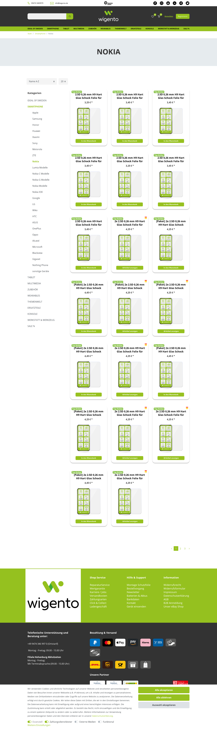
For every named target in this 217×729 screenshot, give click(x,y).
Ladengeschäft (98, 606)
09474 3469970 (37, 3)
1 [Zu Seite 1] (176, 548)
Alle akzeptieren (164, 690)
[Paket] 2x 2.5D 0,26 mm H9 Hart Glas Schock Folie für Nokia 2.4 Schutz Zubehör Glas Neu (88, 286)
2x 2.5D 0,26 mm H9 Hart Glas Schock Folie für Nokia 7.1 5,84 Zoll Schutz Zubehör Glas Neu (129, 413)
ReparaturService (100, 585)
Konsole (150, 28)
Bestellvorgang (135, 588)
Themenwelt (120, 28)
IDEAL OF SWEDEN (35, 28)
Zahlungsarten (98, 599)
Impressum (170, 592)
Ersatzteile (136, 28)
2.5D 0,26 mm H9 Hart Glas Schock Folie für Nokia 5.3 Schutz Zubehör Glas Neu (88, 159)
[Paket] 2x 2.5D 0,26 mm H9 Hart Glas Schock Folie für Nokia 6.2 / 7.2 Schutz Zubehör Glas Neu (88, 413)
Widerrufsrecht (172, 585)
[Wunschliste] (153, 16)
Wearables (106, 28)
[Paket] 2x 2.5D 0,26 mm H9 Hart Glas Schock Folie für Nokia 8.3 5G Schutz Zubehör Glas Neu (88, 476)
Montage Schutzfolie (138, 585)
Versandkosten (98, 595)
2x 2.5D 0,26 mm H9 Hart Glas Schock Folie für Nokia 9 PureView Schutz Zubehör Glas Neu (129, 476)
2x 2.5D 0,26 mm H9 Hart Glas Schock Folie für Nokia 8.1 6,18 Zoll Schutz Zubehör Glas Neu (171, 413)
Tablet (66, 28)
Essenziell (37, 721)
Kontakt (131, 603)
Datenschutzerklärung (176, 595)
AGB (166, 599)
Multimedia (78, 28)
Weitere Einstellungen (39, 725)
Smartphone (53, 28)
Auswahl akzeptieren (164, 705)
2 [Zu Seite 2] (180, 548)
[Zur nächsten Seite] (189, 548)
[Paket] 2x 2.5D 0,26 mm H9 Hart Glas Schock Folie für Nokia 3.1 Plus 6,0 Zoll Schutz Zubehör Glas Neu (129, 286)
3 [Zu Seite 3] (184, 548)
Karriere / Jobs (98, 592)
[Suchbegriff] (47, 16)
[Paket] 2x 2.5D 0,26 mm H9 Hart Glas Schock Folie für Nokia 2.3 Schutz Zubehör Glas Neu (171, 223)
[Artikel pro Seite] (63, 81)
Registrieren (182, 16)
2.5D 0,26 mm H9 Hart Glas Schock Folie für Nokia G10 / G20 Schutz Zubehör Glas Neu (88, 223)
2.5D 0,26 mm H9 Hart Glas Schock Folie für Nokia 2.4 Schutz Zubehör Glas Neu (129, 96)
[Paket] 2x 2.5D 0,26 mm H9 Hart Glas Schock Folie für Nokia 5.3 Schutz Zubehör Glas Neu (171, 349)
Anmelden (169, 16)
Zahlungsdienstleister (61, 721)
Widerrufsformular (174, 588)
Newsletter (133, 592)
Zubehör (92, 28)
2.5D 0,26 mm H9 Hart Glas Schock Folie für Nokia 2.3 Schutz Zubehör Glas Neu (88, 96)
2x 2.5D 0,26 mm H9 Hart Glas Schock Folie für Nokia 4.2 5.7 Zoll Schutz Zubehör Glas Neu (130, 349)
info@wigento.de (61, 3)
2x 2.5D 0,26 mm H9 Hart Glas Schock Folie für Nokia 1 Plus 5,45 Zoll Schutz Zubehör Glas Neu (129, 223)
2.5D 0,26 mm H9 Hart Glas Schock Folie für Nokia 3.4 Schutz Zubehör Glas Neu (170, 96)
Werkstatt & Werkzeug (168, 28)
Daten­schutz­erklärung (102, 716)
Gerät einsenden (136, 606)
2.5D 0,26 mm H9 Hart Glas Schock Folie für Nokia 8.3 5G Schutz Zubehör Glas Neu (170, 159)
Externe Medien (87, 721)
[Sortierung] (42, 81)
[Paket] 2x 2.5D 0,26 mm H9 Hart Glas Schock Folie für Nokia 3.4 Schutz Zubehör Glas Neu (88, 349)
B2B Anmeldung (173, 603)
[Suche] (69, 16)
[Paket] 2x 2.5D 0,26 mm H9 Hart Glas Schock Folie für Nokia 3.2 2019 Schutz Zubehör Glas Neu (171, 286)
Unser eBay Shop (174, 606)
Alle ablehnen (163, 697)
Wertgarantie (97, 588)
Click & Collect (98, 603)
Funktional (108, 721)
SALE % (186, 28)
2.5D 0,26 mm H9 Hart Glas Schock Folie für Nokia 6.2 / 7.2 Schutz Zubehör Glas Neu (129, 159)
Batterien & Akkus (137, 595)
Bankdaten (133, 599)
